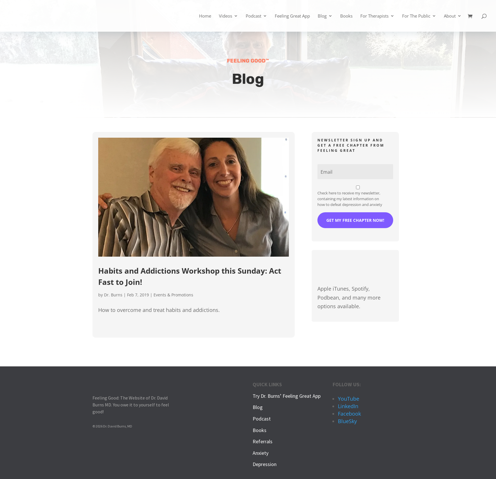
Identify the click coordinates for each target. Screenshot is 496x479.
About (450, 16)
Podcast (253, 16)
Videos (225, 16)
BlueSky (347, 421)
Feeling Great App (292, 16)
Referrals (262, 441)
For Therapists (374, 16)
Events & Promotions (173, 295)
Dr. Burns (113, 295)
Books (346, 16)
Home (205, 16)
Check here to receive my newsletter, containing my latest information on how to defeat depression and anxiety (349, 198)
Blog (322, 16)
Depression (265, 464)
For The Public (416, 16)
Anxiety (260, 453)
